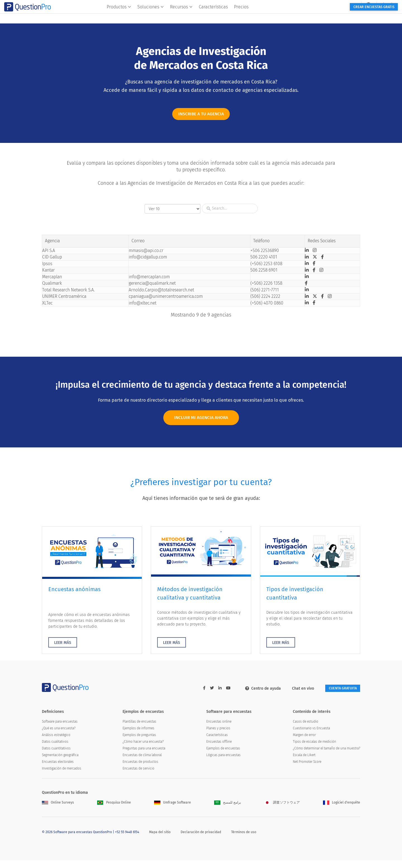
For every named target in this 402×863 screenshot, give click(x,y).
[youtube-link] (221, 690)
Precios (270, 15)
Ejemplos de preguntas (139, 738)
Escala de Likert (304, 758)
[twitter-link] (205, 690)
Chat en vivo (296, 690)
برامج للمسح (227, 805)
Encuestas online (218, 724)
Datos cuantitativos (56, 751)
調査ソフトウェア (282, 805)
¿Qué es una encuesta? (58, 731)
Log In (351, 4)
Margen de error (304, 738)
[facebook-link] (197, 690)
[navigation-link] (331, 4)
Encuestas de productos (140, 764)
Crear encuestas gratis (332, 16)
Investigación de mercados (61, 771)
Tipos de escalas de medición (314, 744)
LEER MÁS (62, 644)
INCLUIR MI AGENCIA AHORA (201, 418)
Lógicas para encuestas (223, 758)
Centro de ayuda (256, 690)
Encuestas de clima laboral (142, 758)
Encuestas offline (219, 744)
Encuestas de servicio (138, 771)
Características (242, 15)
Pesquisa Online (114, 805)
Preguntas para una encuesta (144, 751)
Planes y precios (218, 731)
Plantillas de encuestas (139, 724)
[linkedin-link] (213, 690)
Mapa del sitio (160, 834)
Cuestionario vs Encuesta (311, 731)
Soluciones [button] (179, 15)
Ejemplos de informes (138, 731)
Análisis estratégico (56, 738)
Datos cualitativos (55, 744)
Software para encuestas (60, 724)
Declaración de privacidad (201, 834)
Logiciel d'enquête (341, 805)
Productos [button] (147, 15)
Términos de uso (243, 834)
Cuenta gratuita (339, 690)
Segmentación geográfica (60, 758)
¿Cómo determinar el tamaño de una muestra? (326, 751)
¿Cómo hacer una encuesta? (143, 744)
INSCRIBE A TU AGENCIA (201, 115)
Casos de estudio (305, 724)
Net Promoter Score (307, 764)
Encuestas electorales (58, 764)
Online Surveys (58, 805)
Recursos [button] (210, 15)
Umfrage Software (172, 805)
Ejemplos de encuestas (223, 751)
